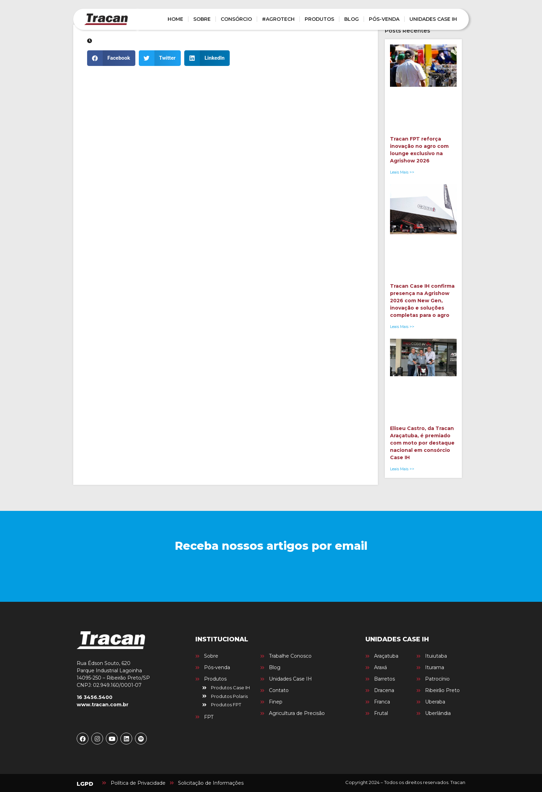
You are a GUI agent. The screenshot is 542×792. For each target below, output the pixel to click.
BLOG (351, 19)
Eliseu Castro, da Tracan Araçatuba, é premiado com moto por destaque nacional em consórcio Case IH (422, 443)
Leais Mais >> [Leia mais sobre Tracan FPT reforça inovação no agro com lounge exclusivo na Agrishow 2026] (402, 172)
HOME (175, 19)
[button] (111, 58)
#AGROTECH (278, 19)
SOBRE (202, 19)
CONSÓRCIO (236, 19)
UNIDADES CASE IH (433, 19)
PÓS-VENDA (384, 19)
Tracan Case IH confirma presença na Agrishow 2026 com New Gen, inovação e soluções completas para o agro (422, 300)
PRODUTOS (319, 19)
